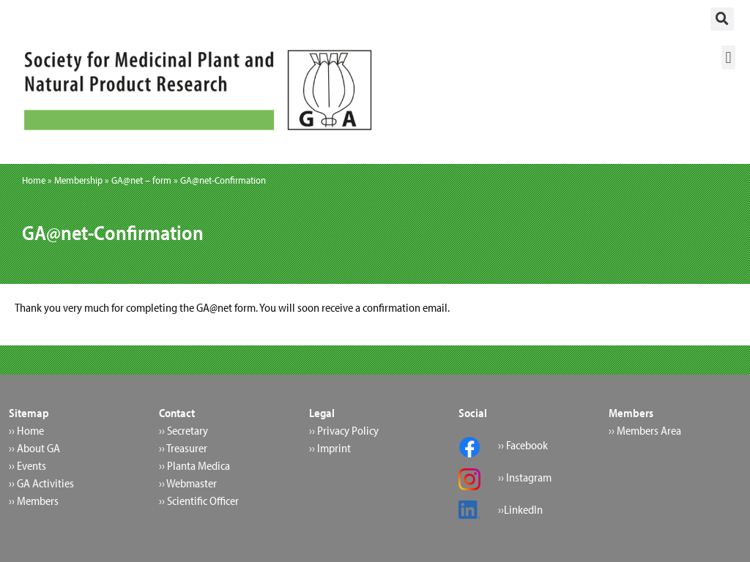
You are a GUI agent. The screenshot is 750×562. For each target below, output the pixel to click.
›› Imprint (330, 448)
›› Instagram (525, 477)
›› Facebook (523, 445)
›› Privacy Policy (344, 430)
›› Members (34, 500)
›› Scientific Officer (199, 500)
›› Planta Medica (194, 465)
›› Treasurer (183, 448)
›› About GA (34, 448)
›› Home (26, 430)
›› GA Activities (41, 483)
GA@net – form (141, 180)
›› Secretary (183, 430)
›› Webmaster (188, 483)
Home (33, 180)
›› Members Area (645, 430)
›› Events (27, 465)
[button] (722, 19)
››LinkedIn (520, 509)
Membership (78, 180)
